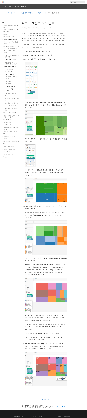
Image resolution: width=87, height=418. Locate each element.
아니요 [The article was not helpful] (64, 406)
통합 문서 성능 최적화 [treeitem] (9, 136)
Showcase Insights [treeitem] (10, 96)
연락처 (52, 416)
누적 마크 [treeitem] (8, 84)
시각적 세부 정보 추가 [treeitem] (11, 66)
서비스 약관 (24, 416)
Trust (47, 416)
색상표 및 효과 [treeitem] (10, 86)
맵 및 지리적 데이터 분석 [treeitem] (11, 112)
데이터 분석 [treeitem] (7, 119)
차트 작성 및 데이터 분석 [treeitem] (10, 39)
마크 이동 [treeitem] (8, 81)
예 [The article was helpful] (58, 406)
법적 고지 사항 (17, 416)
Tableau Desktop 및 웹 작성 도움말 (23, 13)
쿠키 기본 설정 (58, 416)
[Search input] (79, 2)
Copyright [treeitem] (5, 157)
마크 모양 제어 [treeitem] (9, 74)
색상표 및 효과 (42, 13)
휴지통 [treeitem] (5, 144)
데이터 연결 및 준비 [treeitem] (8, 36)
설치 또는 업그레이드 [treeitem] (9, 149)
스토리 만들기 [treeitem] (7, 124)
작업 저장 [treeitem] (6, 138)
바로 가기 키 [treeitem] (6, 151)
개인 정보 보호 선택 (67, 416)
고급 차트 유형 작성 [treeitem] (10, 105)
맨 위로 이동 (45, 399)
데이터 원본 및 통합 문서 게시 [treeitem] (11, 141)
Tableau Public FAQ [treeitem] (8, 154)
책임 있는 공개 (41, 416)
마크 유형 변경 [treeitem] (9, 71)
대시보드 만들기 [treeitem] (7, 122)
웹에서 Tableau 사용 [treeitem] (8, 146)
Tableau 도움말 (7, 13)
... (35, 13)
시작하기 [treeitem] (5, 34)
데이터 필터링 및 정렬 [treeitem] (11, 93)
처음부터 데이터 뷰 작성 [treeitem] (10, 59)
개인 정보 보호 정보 (32, 416)
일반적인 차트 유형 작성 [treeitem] (11, 103)
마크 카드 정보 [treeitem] (9, 69)
